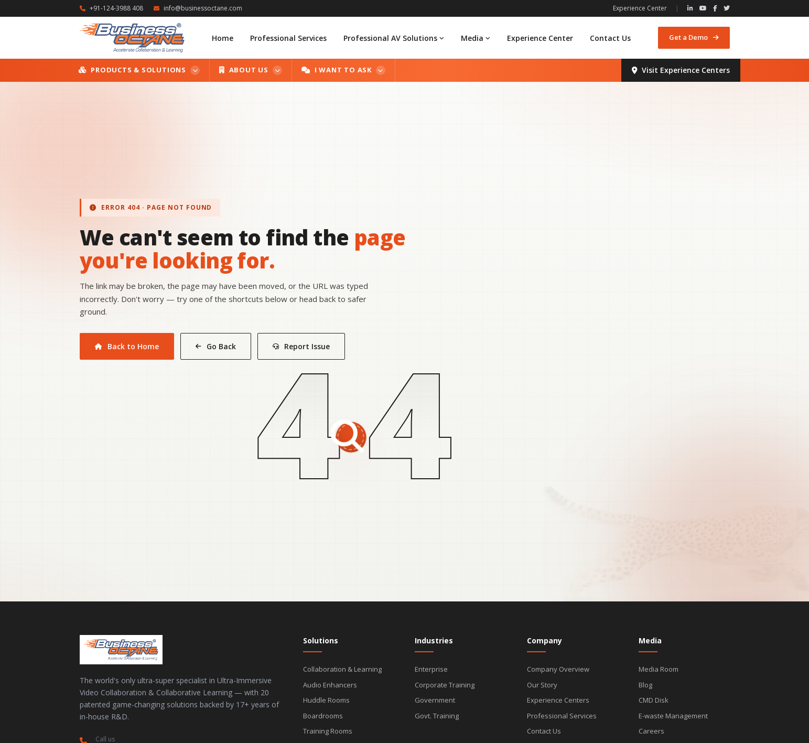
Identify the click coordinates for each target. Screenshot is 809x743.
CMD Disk (653, 700)
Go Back (216, 346)
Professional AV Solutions (393, 38)
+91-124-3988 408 (111, 8)
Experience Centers (558, 700)
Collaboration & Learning (342, 669)
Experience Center (640, 8)
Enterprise (431, 669)
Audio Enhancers (330, 685)
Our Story (542, 685)
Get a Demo (694, 37)
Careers (651, 731)
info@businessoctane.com (198, 8)
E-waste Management (673, 715)
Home (222, 38)
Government (435, 700)
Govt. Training (437, 715)
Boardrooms (323, 715)
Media (475, 38)
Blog (645, 685)
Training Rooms (327, 731)
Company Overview (558, 669)
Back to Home (127, 346)
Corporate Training (444, 685)
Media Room (658, 669)
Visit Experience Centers (681, 70)
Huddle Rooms (326, 700)
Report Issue (301, 346)
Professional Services (288, 38)
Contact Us (610, 38)
